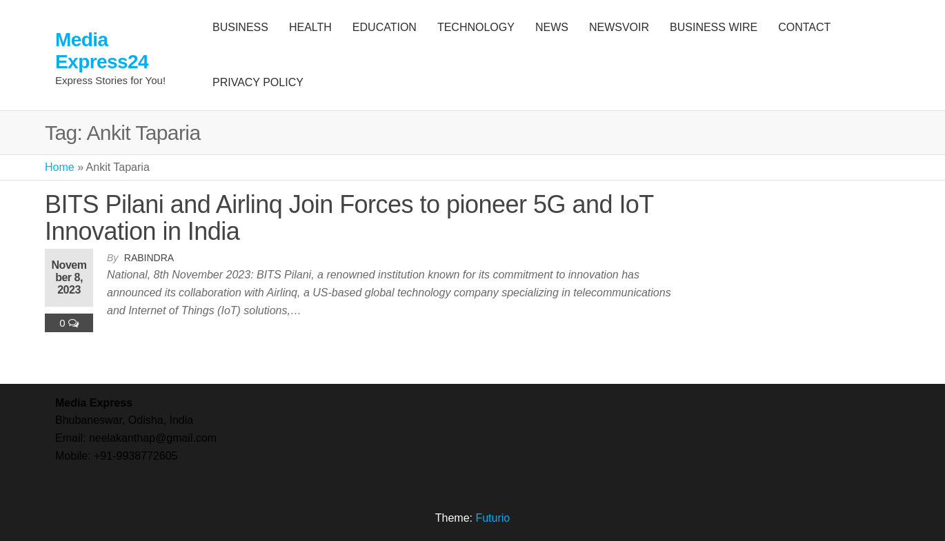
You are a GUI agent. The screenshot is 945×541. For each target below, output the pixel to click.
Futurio (492, 518)
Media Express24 (101, 50)
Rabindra (149, 257)
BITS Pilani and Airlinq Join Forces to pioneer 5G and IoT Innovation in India (349, 218)
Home (59, 167)
